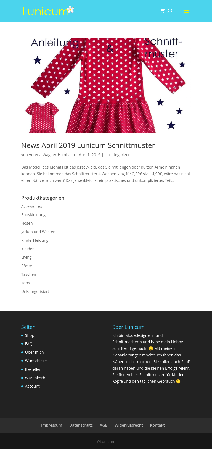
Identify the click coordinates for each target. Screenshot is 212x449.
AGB (104, 425)
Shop (29, 335)
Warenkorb (35, 377)
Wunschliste (36, 360)
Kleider (27, 248)
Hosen (27, 223)
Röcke (26, 265)
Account (32, 386)
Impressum (51, 425)
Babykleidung (33, 214)
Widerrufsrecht (129, 425)
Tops (25, 282)
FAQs (30, 343)
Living (26, 257)
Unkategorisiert (35, 291)
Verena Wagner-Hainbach (52, 154)
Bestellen (33, 369)
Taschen (28, 274)
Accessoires (31, 206)
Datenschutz (81, 425)
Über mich (34, 352)
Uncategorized (118, 154)
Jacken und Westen (38, 231)
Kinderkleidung (34, 240)
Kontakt (157, 425)
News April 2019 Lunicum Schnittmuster (88, 145)
